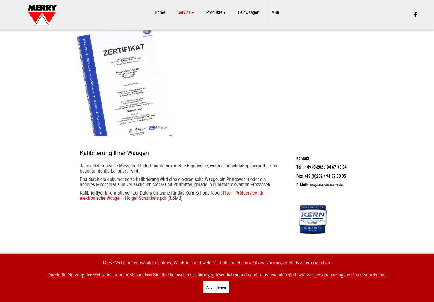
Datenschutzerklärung (189, 274)
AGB (275, 12)
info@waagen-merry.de (326, 185)
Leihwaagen (248, 12)
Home (160, 12)
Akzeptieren (216, 287)
